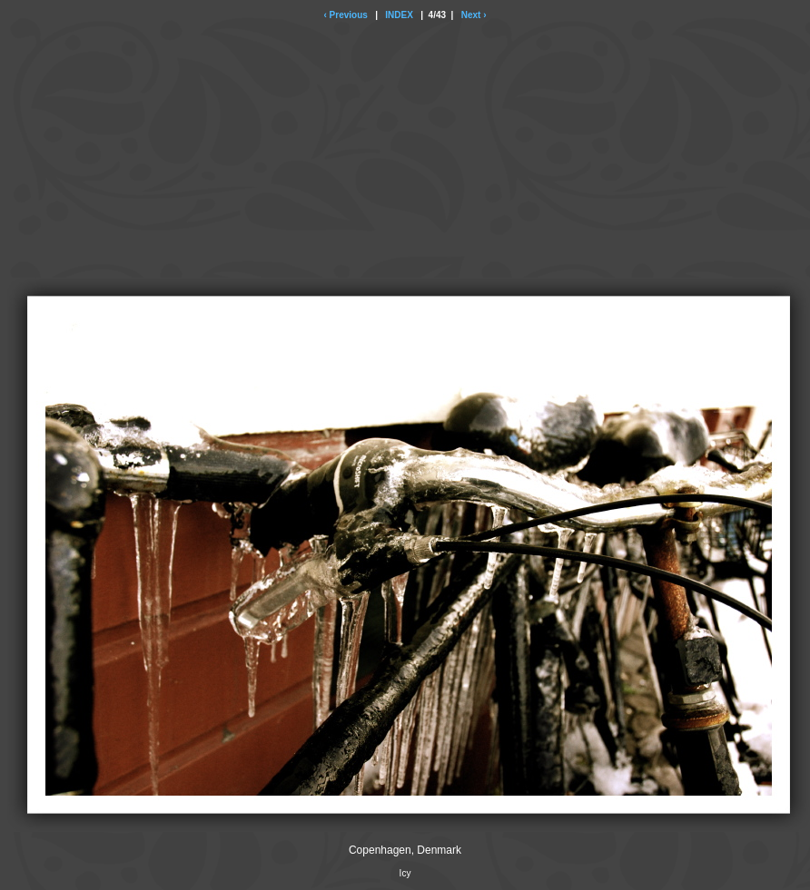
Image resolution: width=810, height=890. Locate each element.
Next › (474, 15)
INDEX (399, 15)
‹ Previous (345, 15)
